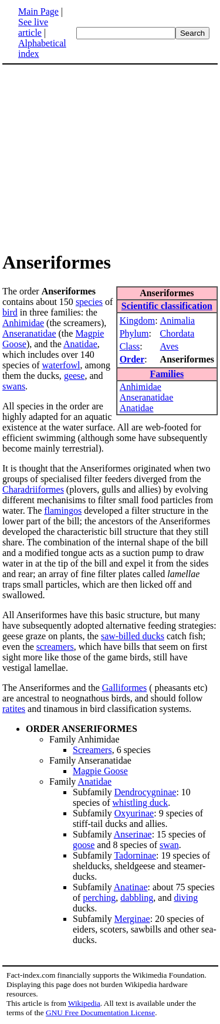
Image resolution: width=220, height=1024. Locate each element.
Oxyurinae (134, 813)
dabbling (136, 898)
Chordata (177, 333)
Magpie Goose (100, 771)
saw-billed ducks (132, 636)
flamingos (63, 511)
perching (99, 898)
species (89, 302)
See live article (33, 27)
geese (74, 376)
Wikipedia (84, 1003)
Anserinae (133, 834)
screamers (55, 647)
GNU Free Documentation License (100, 1012)
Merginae (132, 919)
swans (13, 386)
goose (83, 845)
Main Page (38, 11)
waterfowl (61, 365)
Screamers (92, 750)
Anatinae (131, 887)
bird (10, 312)
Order (132, 359)
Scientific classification (166, 306)
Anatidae (137, 408)
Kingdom (137, 320)
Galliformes (124, 688)
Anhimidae (140, 387)
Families (167, 374)
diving (186, 898)
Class (130, 346)
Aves (169, 346)
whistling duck (140, 803)
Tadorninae (135, 855)
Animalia (177, 320)
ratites (13, 709)
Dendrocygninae (145, 792)
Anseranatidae (147, 397)
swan (169, 845)
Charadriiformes (33, 489)
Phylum (134, 333)
